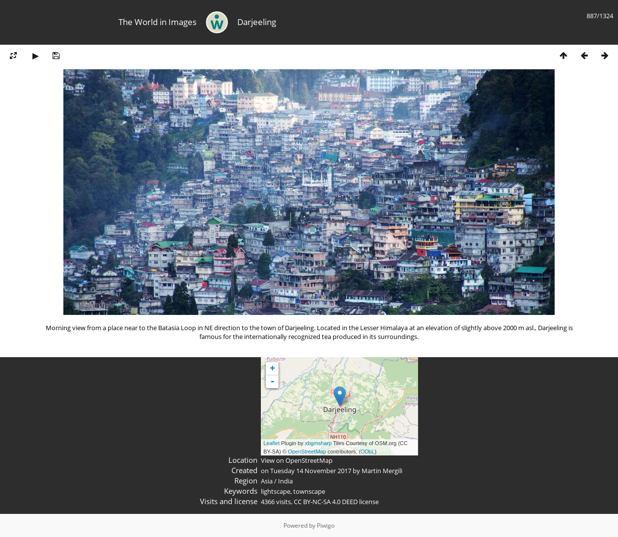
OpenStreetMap (307, 451)
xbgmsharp (318, 443)
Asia (267, 481)
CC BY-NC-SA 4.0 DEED (326, 501)
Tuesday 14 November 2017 (310, 470)
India (285, 481)
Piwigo (326, 525)
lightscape (275, 491)
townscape (309, 491)
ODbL (368, 451)
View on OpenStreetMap (297, 460)
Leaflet (271, 443)
